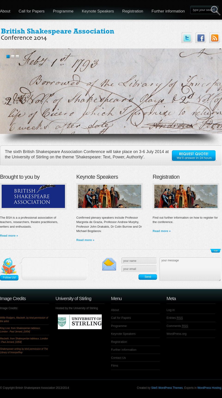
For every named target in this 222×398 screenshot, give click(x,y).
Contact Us (118, 357)
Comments (177, 326)
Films (114, 365)
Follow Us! (9, 277)
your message (190, 269)
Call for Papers (31, 11)
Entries (174, 318)
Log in (170, 310)
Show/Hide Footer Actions (215, 251)
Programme (63, 11)
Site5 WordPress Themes (167, 387)
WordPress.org (176, 333)
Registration (132, 11)
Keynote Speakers (98, 11)
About (115, 310)
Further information (168, 11)
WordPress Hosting (209, 387)
